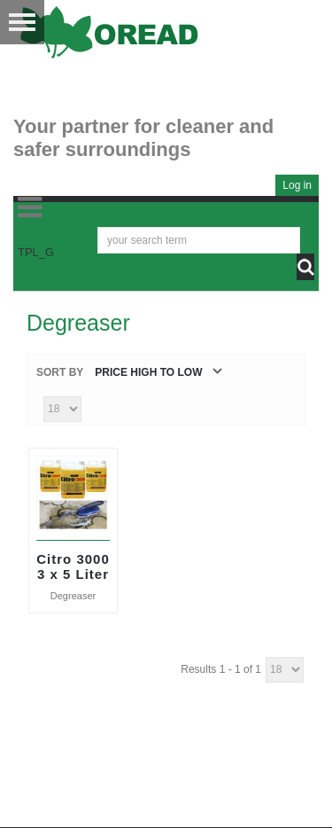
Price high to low (148, 372)
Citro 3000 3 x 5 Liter (73, 566)
